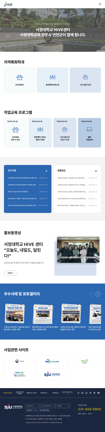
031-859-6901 (32, 419)
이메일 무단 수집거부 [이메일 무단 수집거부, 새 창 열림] (31, 393)
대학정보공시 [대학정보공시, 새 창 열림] (55, 393)
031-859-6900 (65, 416)
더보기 (10, 273)
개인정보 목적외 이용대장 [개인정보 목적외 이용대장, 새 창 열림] (20, 392)
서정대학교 (8, 4)
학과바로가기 (30, 406)
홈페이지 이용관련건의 (67, 392)
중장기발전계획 (44, 410)
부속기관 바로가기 (46, 406)
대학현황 (59, 406)
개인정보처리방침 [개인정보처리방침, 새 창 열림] (7, 393)
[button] (97, 294)
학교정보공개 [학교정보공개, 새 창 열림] (43, 393)
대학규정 (31, 410)
